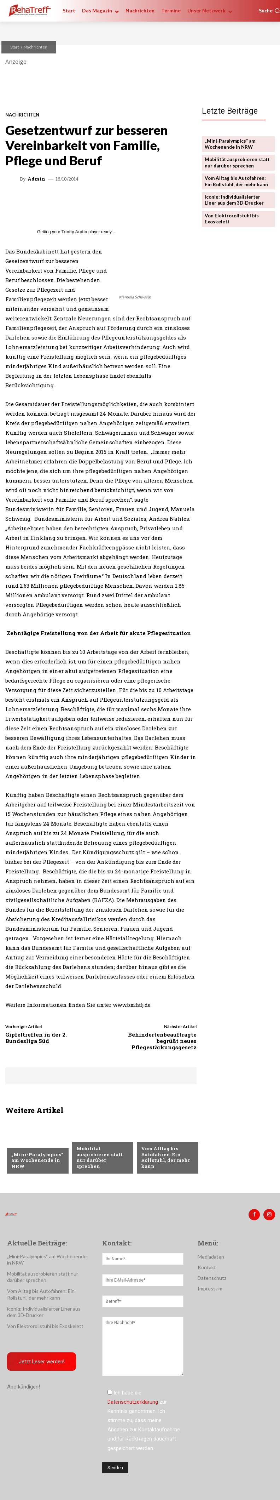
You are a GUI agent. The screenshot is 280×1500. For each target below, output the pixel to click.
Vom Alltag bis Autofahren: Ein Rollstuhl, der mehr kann (165, 1157)
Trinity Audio (74, 231)
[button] (269, 10)
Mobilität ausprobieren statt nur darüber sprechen (102, 1160)
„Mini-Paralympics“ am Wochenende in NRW (36, 1160)
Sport (18, 1144)
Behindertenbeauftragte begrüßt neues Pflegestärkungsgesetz (162, 1041)
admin (36, 179)
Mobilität (153, 1138)
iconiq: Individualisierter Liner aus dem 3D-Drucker (234, 199)
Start (14, 47)
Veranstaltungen (98, 1144)
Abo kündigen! (23, 1386)
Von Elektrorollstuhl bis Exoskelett (45, 1325)
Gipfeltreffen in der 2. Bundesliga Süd (36, 1037)
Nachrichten (35, 47)
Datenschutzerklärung (132, 1401)
